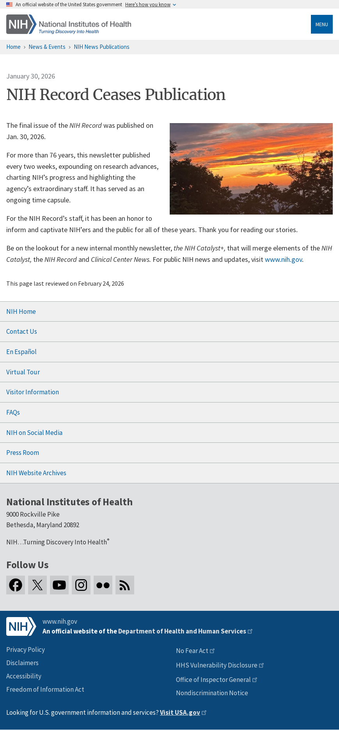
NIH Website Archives (36, 473)
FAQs (13, 412)
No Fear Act (192, 650)
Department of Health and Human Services (182, 631)
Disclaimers (22, 662)
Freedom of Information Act (45, 689)
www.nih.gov (283, 259)
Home (13, 46)
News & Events (47, 46)
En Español (21, 351)
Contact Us (21, 331)
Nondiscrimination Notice (212, 693)
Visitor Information (32, 392)
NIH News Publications (102, 46)
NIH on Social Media (34, 432)
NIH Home (21, 311)
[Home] (68, 24)
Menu (322, 24)
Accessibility (23, 676)
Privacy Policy (25, 649)
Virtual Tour (23, 372)
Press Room (22, 452)
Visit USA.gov (180, 712)
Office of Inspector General (213, 679)
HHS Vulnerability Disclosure (216, 665)
